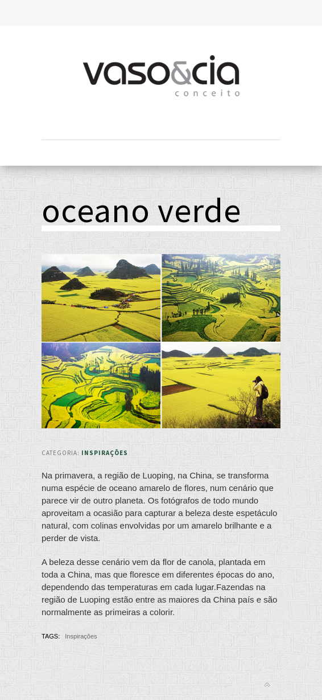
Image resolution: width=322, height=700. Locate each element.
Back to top (267, 685)
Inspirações (104, 453)
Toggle (161, 13)
